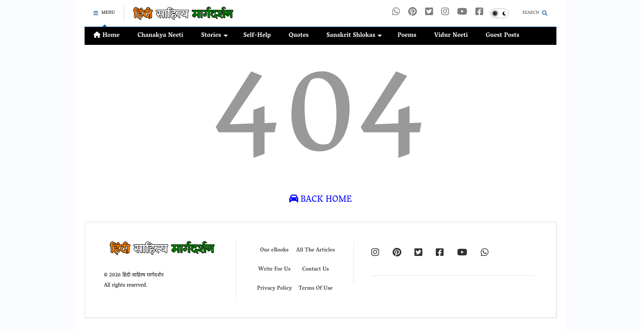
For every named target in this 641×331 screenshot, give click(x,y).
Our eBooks (274, 250)
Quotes (298, 36)
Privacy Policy (274, 288)
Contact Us (315, 269)
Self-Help (257, 36)
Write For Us (274, 269)
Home (106, 36)
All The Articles (315, 250)
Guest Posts (502, 36)
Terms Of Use (316, 288)
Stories (214, 36)
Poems (407, 36)
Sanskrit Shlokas (354, 36)
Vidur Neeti (451, 36)
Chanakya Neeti (160, 36)
